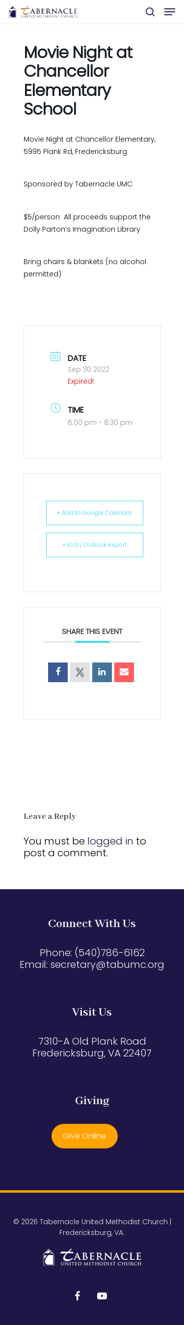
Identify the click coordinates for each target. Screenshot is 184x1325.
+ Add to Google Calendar (94, 513)
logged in (110, 841)
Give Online (84, 1136)
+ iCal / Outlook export (94, 545)
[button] (169, 12)
